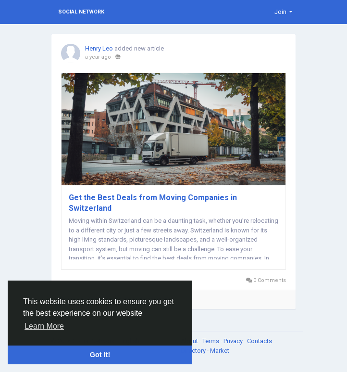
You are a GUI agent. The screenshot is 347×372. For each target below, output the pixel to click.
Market (219, 350)
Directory (194, 350)
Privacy (233, 341)
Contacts (260, 341)
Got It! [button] (100, 355)
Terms (211, 341)
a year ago (98, 57)
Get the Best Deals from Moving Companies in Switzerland (153, 203)
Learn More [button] (44, 326)
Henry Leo (99, 48)
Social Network (81, 12)
